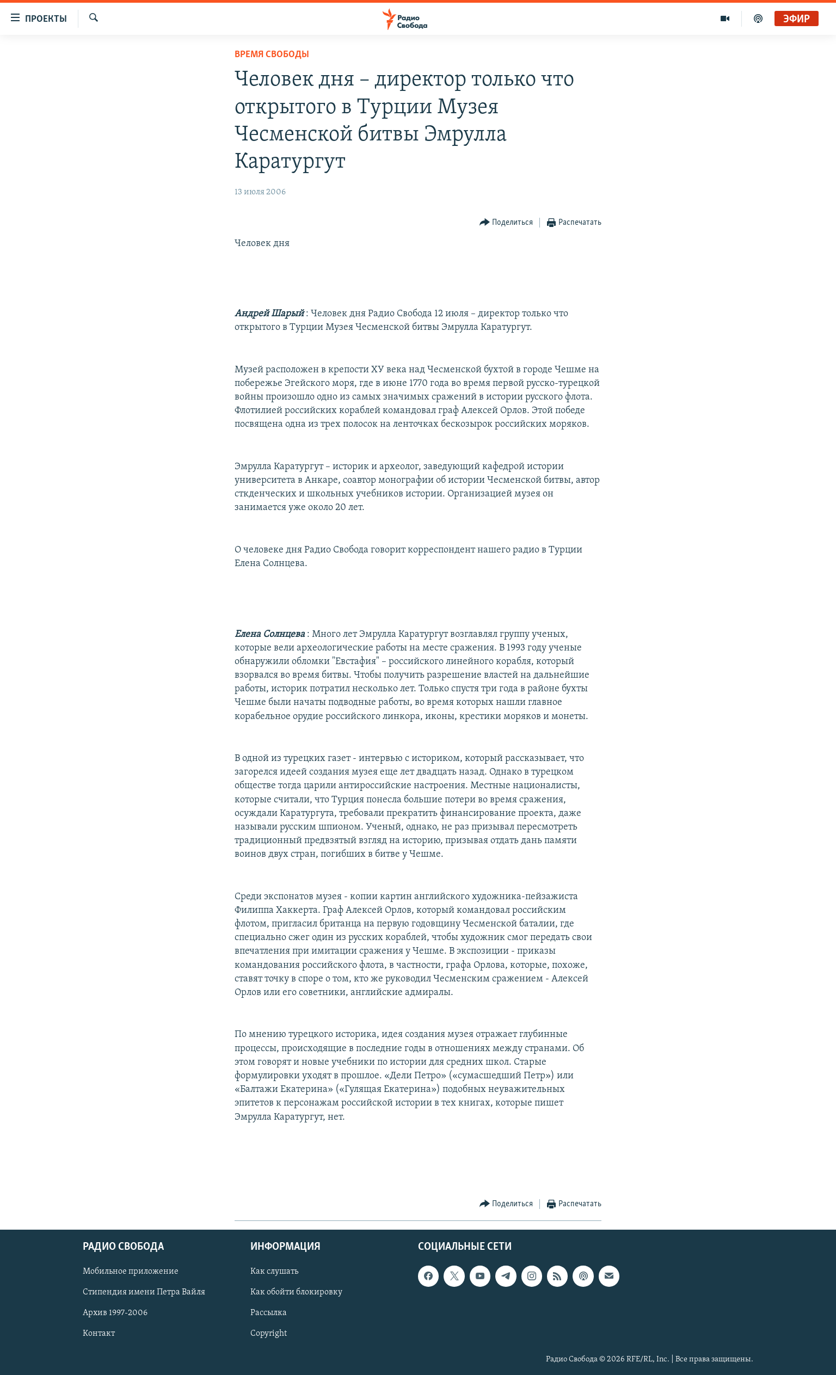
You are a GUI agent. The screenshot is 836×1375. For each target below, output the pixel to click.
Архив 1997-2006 (115, 1313)
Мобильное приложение (131, 1272)
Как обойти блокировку (296, 1292)
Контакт (99, 1334)
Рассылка (268, 1313)
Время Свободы (272, 55)
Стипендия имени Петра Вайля (144, 1292)
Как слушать (274, 1272)
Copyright (268, 1334)
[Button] (506, 223)
